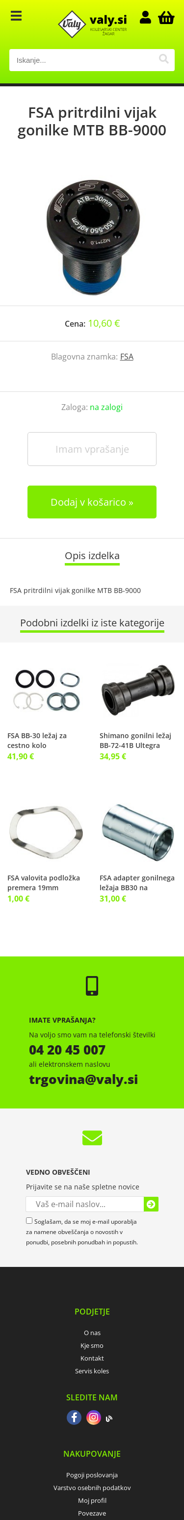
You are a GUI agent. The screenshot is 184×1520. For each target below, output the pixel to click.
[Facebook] (74, 1418)
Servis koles (92, 1370)
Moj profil (92, 1500)
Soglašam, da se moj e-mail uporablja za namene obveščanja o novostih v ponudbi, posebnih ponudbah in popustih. (82, 1231)
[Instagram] (93, 1418)
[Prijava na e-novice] (151, 1204)
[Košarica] (165, 17)
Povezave (92, 1513)
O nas (92, 1332)
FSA (126, 356)
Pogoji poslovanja (92, 1474)
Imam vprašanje (92, 449)
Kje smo (92, 1345)
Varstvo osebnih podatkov (92, 1487)
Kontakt (92, 1358)
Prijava (150, 17)
